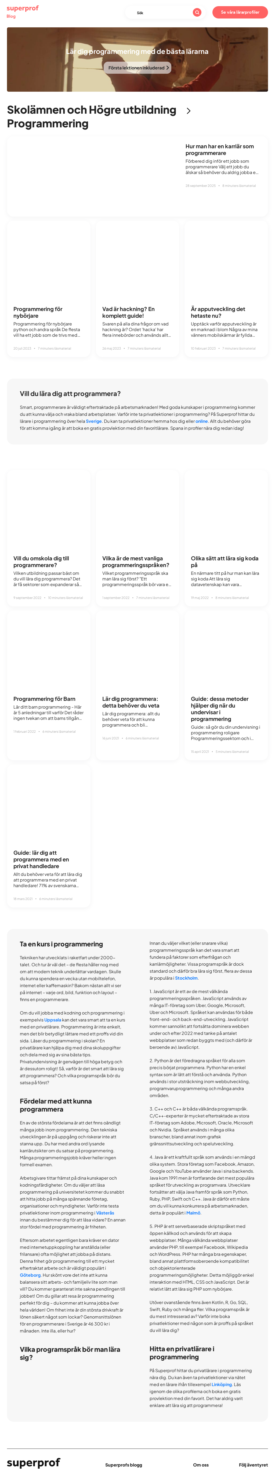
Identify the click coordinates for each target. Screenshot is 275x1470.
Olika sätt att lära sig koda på (225, 561)
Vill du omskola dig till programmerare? (41, 561)
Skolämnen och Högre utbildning (91, 109)
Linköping (222, 1384)
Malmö (193, 1213)
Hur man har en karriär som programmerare (220, 149)
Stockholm (186, 978)
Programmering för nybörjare (37, 312)
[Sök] (197, 12)
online (202, 421)
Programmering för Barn (44, 698)
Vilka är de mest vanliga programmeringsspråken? (135, 561)
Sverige (94, 421)
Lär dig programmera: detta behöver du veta (131, 702)
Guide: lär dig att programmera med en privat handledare (41, 859)
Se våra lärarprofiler (240, 12)
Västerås (105, 1213)
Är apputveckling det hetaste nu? (218, 312)
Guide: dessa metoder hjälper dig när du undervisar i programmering (219, 708)
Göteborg (30, 1275)
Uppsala (52, 1020)
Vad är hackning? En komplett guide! (128, 312)
